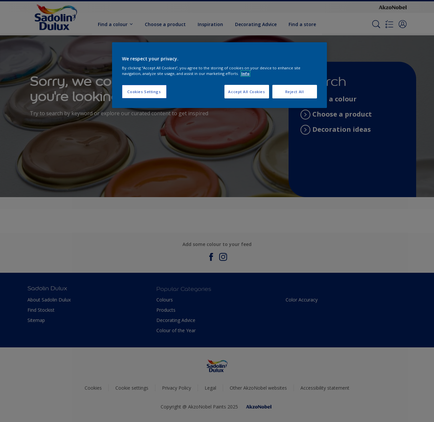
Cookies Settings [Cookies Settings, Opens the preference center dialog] (144, 91)
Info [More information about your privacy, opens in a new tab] (245, 73)
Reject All (294, 91)
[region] (219, 75)
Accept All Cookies (246, 91)
